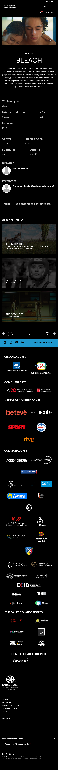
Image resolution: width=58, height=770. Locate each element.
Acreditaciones (8, 715)
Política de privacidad (29, 757)
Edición (5, 699)
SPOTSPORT (6, 702)
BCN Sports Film (14, 757)
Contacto (6, 718)
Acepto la (18, 744)
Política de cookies (45, 757)
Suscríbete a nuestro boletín (13, 738)
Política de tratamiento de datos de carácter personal (21, 759)
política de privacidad (21, 744)
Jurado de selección (10, 706)
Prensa (5, 712)
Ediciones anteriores (11, 709)
